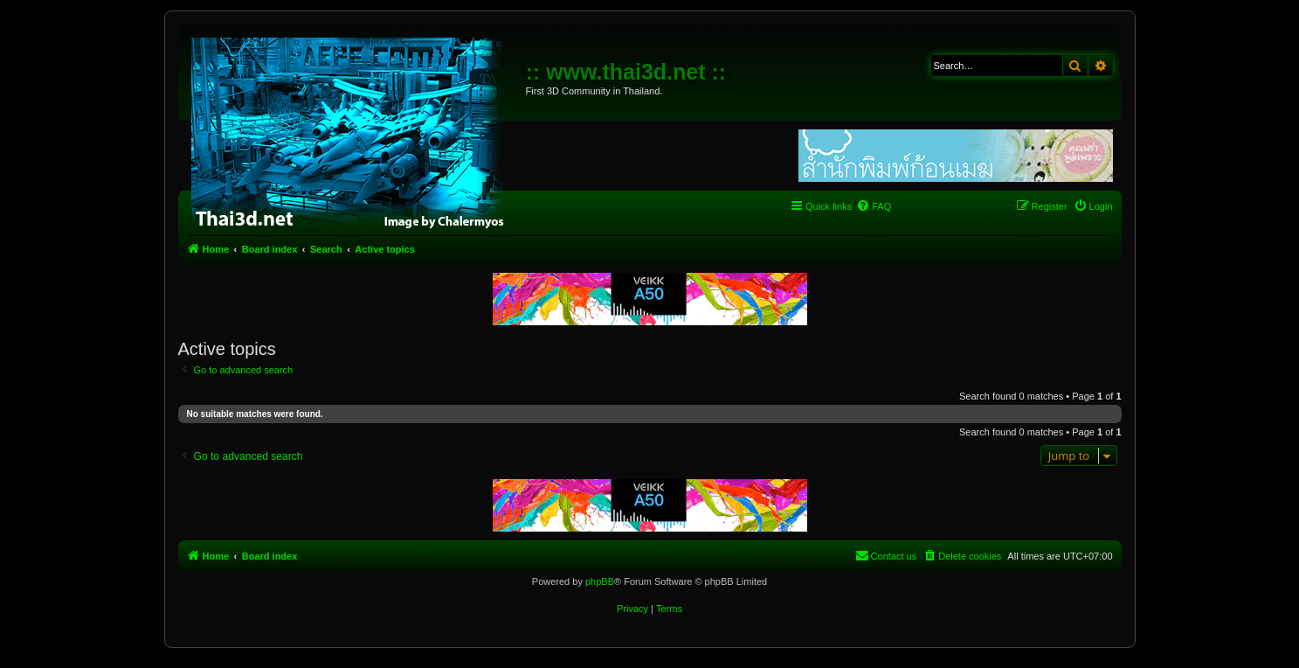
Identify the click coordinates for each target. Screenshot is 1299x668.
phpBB (599, 581)
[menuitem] (873, 206)
